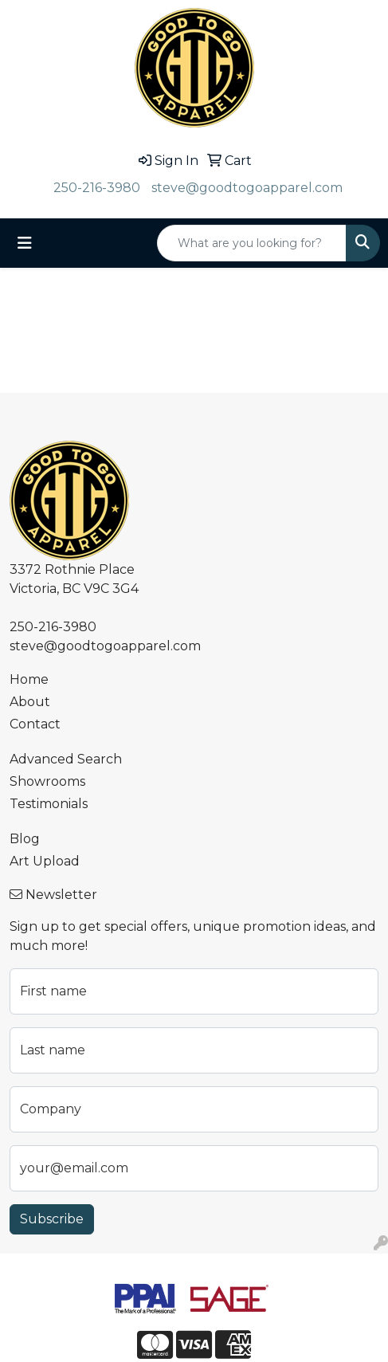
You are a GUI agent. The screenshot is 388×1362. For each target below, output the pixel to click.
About (30, 701)
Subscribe (52, 1219)
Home (29, 679)
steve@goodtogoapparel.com (247, 187)
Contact (35, 724)
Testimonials (49, 803)
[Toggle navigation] (24, 243)
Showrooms (47, 781)
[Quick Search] (252, 243)
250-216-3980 (96, 187)
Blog (25, 838)
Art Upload (45, 861)
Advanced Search (66, 759)
